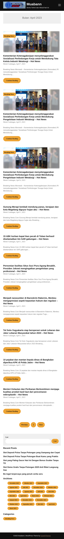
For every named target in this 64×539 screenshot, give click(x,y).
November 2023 (41, 500)
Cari (6, 437)
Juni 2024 (51, 491)
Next (41, 425)
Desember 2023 (27, 500)
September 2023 (27, 504)
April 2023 (52, 504)
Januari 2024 (13, 500)
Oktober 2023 (14, 504)
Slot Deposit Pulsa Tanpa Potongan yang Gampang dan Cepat (31, 452)
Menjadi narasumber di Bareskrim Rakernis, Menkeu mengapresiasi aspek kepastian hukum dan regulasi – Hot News (30, 301)
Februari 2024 (48, 496)
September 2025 (42, 483)
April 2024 (23, 496)
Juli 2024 (40, 491)
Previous (24, 425)
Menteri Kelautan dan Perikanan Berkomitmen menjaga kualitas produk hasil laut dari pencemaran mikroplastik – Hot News (31, 392)
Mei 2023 (40, 504)
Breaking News (9, 518)
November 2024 (38, 487)
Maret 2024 (35, 496)
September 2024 (14, 491)
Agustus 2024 (28, 491)
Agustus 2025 (14, 487)
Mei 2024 (12, 496)
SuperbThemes (45, 536)
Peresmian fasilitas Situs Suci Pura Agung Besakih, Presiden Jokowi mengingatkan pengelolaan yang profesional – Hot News (29, 268)
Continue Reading (12, 80)
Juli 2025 (25, 487)
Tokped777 (7, 524)
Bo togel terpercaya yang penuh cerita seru (23, 474)
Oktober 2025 (28, 483)
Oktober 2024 (52, 487)
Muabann (34, 4)
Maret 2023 (13, 508)
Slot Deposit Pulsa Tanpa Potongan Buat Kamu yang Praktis (30, 456)
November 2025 (14, 483)
